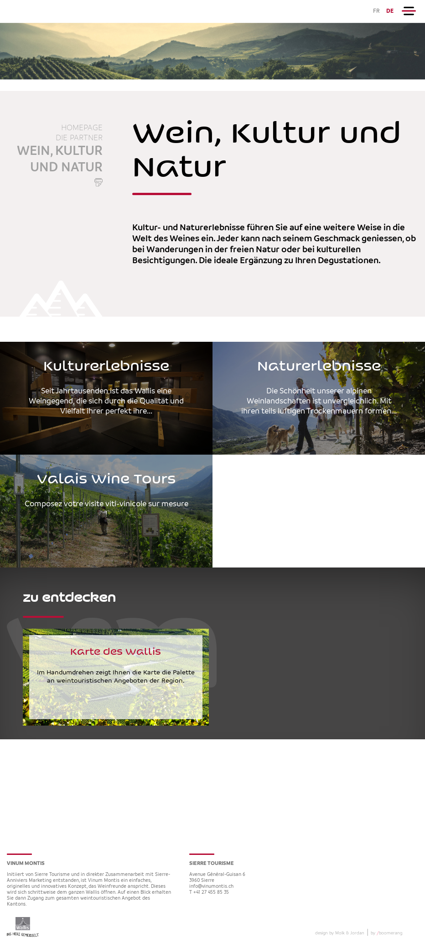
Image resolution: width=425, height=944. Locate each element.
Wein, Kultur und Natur (60, 159)
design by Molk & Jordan (339, 933)
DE (390, 11)
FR (376, 11)
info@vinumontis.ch (211, 886)
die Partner (79, 138)
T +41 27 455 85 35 (209, 892)
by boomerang (386, 933)
